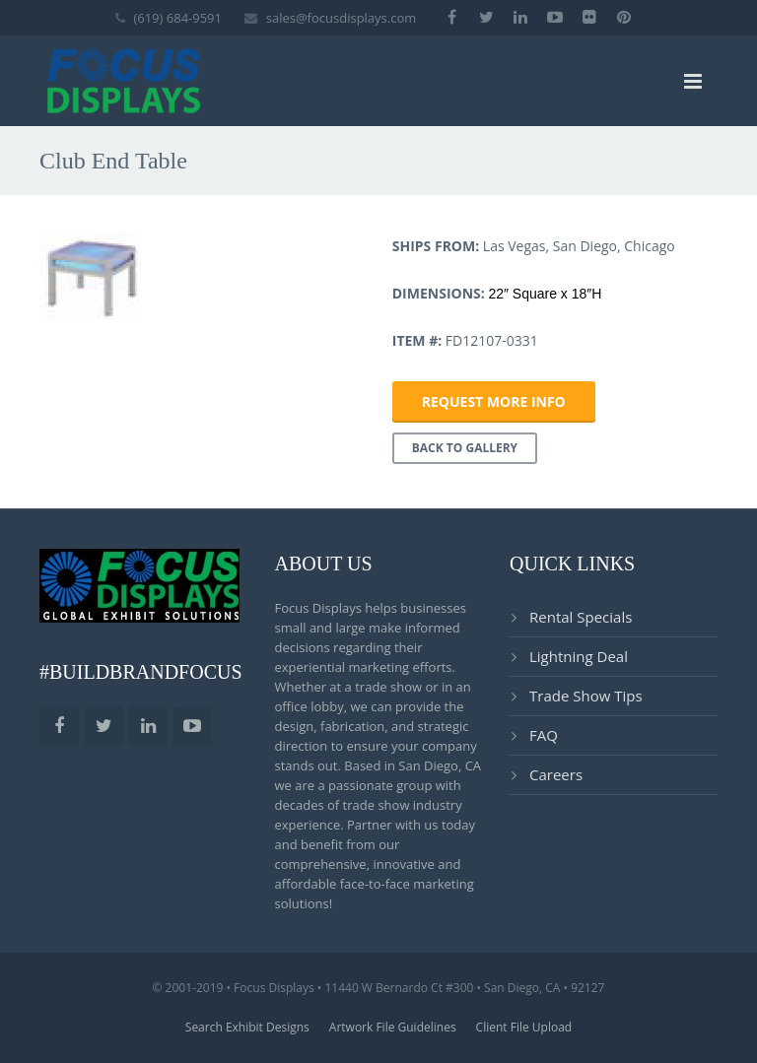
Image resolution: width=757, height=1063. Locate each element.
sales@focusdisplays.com (341, 18)
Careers (556, 774)
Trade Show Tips (586, 695)
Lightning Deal (578, 656)
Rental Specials (580, 617)
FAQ (543, 735)
